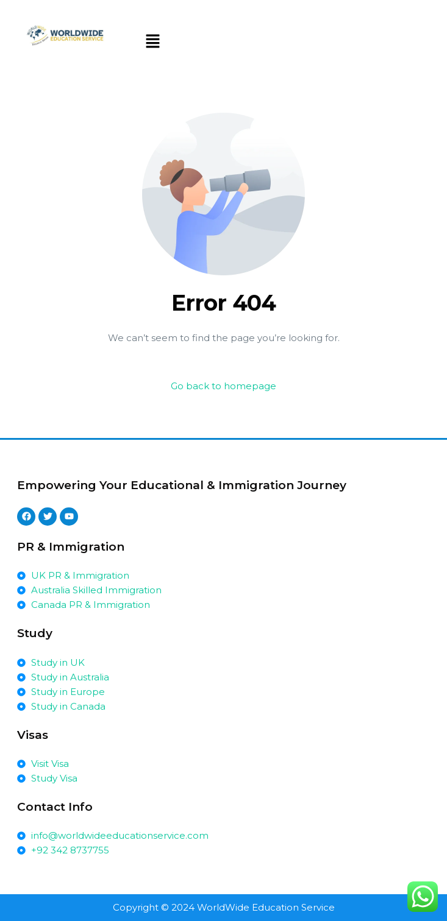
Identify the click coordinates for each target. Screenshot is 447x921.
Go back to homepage (223, 386)
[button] (153, 42)
